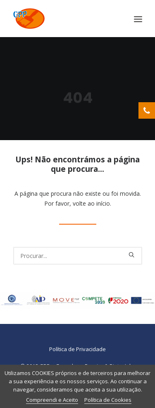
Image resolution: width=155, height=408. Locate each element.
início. (103, 203)
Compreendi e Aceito (52, 399)
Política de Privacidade (77, 349)
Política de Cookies (107, 399)
